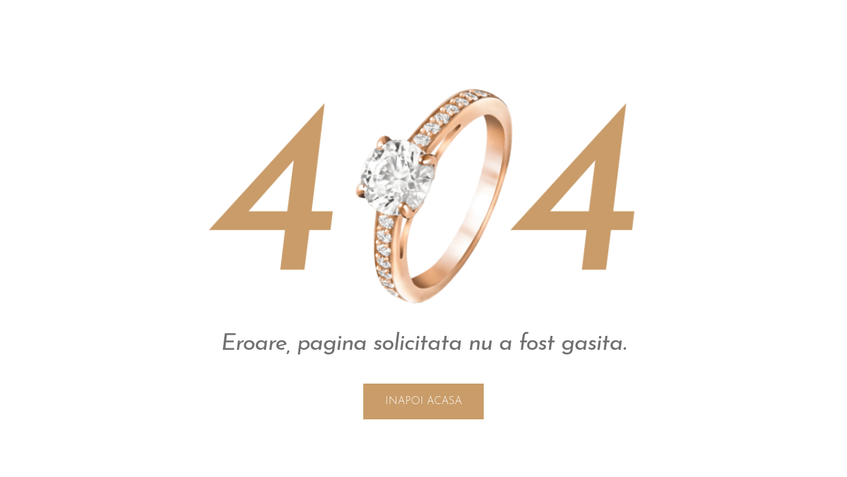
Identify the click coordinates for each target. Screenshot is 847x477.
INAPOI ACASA (423, 401)
